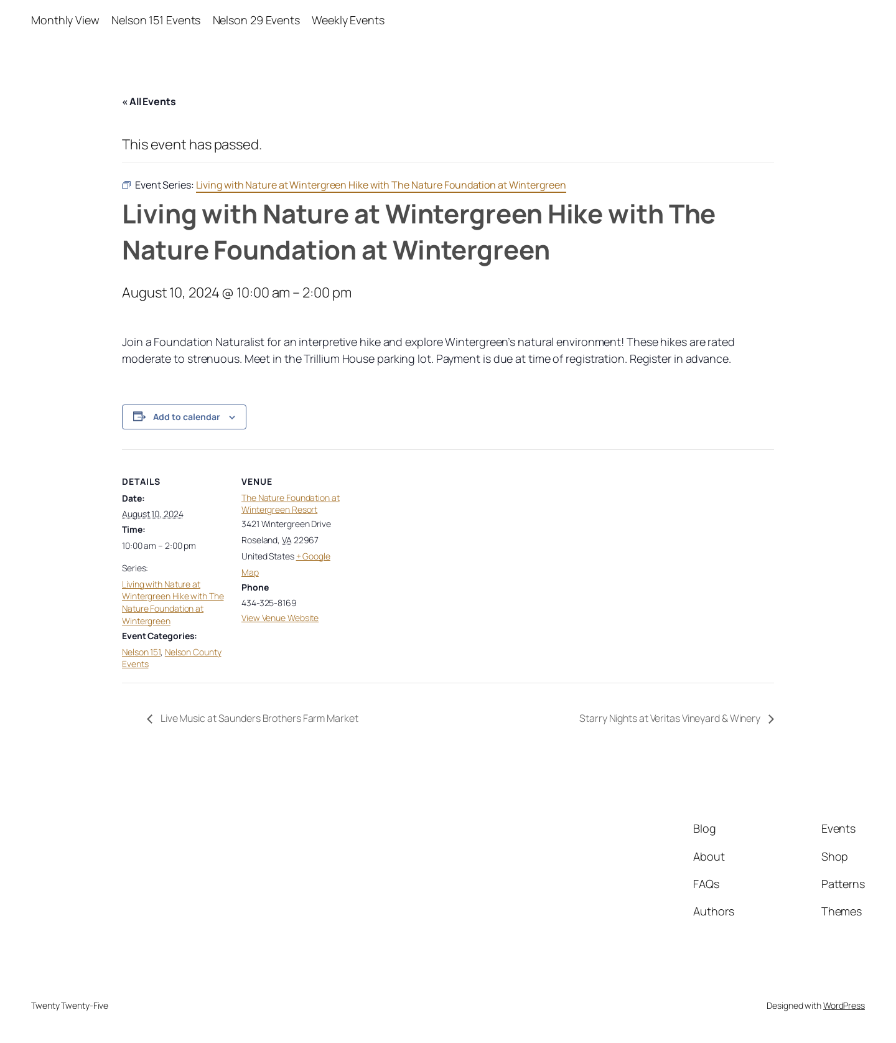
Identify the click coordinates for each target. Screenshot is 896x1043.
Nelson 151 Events (155, 19)
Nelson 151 (141, 652)
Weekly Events (348, 19)
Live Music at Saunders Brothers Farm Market (258, 718)
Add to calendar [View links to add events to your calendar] (186, 417)
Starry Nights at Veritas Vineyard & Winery (670, 718)
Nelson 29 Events (256, 19)
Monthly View (65, 19)
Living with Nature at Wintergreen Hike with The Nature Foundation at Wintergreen (173, 602)
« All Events (149, 101)
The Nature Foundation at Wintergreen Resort (290, 504)
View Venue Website (280, 618)
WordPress (844, 1005)
